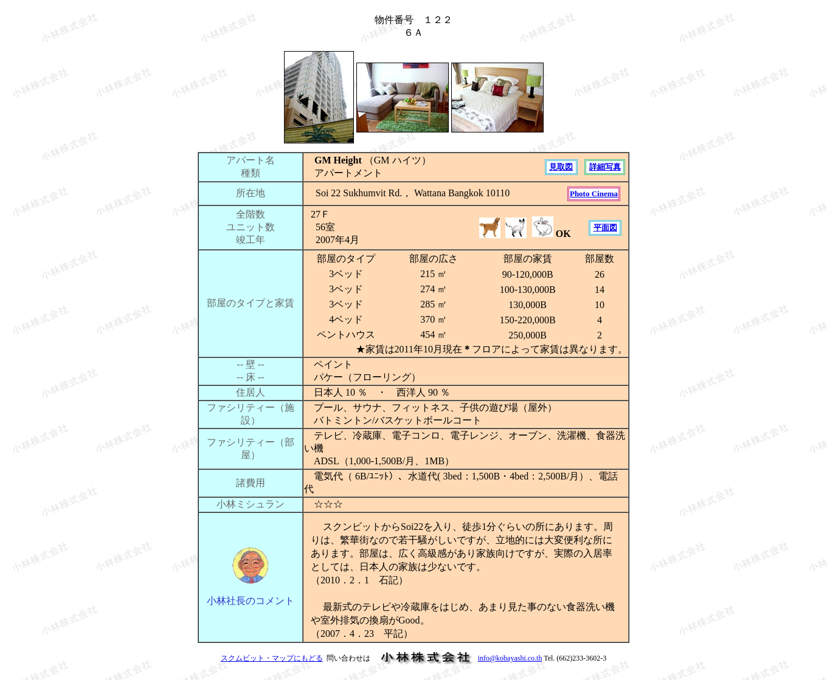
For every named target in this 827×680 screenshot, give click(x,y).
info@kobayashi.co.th (510, 658)
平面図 (605, 227)
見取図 (561, 166)
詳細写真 (605, 166)
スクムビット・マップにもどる (272, 658)
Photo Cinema (594, 193)
